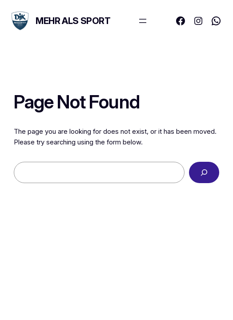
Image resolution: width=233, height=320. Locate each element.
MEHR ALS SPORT (73, 21)
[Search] (204, 172)
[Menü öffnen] (142, 21)
